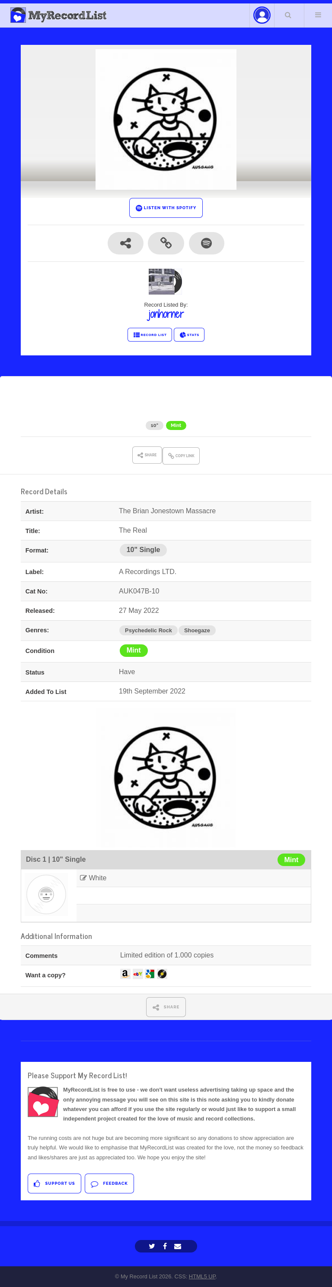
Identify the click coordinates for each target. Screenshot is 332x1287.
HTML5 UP (202, 1276)
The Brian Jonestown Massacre (144, 409)
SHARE (166, 1007)
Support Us (54, 1183)
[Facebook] (166, 1246)
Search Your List (288, 14)
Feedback (109, 1183)
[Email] (178, 1246)
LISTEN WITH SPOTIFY (166, 208)
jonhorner (166, 314)
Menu (318, 14)
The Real (232, 409)
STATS (189, 335)
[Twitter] (153, 1246)
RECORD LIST (150, 335)
